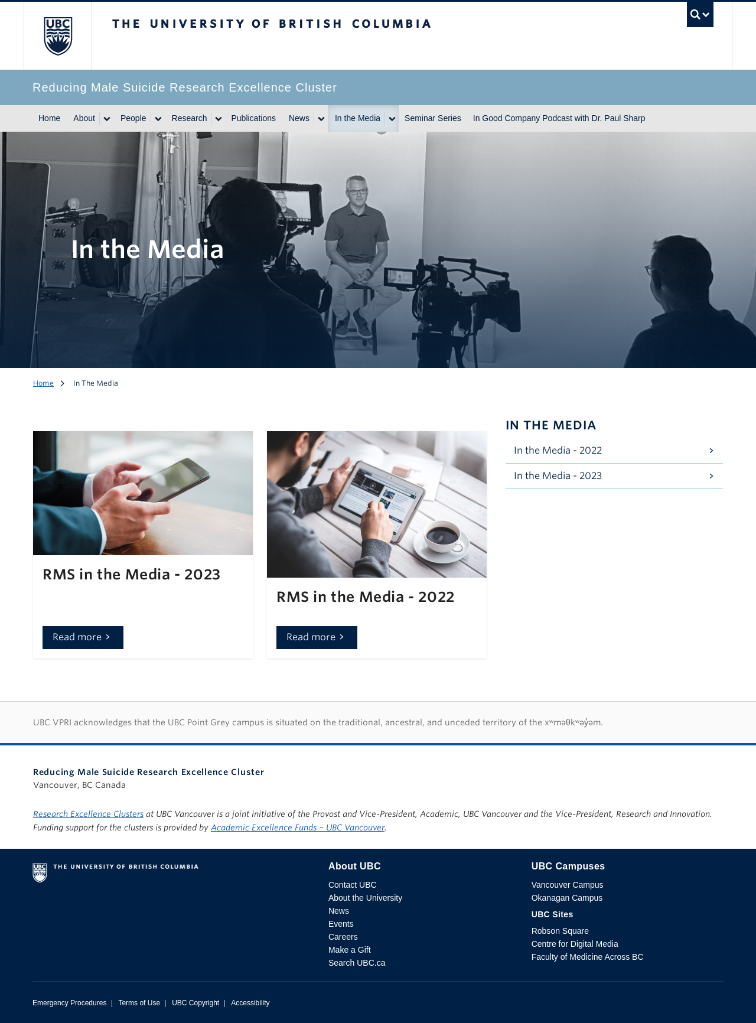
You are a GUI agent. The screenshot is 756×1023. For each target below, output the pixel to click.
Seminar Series (433, 118)
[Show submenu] (106, 118)
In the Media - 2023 (558, 475)
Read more (77, 637)
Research (189, 118)
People (133, 118)
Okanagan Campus (567, 898)
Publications (253, 118)
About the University (365, 898)
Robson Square (560, 931)
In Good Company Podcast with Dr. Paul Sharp (559, 118)
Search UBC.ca (356, 962)
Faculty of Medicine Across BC (588, 957)
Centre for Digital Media (575, 944)
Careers (343, 936)
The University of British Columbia (58, 36)
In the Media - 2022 (558, 450)
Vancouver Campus (568, 885)
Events (341, 923)
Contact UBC (352, 885)
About (84, 118)
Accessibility (250, 1003)
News (299, 118)
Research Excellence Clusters (88, 814)
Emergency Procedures (69, 1003)
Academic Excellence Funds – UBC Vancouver (297, 827)
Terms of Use (139, 1003)
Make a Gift (349, 949)
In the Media (357, 118)
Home (49, 118)
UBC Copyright (195, 1003)
